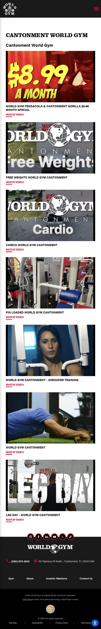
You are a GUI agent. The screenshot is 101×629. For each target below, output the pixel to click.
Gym (11, 578)
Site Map (13, 622)
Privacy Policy (61, 622)
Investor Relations (56, 578)
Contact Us (86, 578)
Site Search (86, 622)
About (29, 578)
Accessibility (37, 622)
